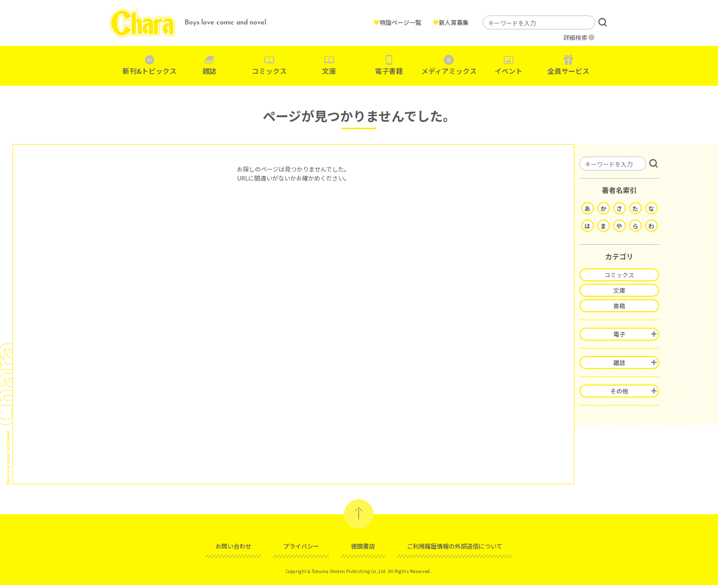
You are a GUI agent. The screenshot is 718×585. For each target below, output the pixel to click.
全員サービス (568, 71)
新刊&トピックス (150, 71)
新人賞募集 (451, 22)
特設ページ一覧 (397, 22)
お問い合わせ (233, 546)
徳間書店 (363, 546)
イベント (509, 71)
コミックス (269, 71)
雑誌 (209, 71)
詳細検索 (575, 37)
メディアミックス (449, 71)
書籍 (619, 305)
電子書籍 (389, 71)
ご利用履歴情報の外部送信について (455, 546)
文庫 (329, 71)
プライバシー (301, 546)
